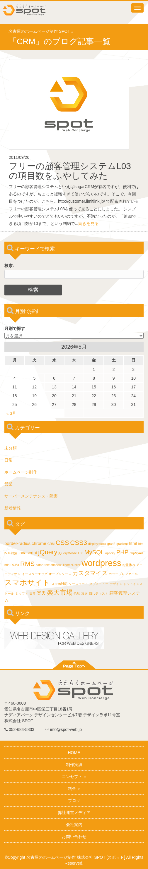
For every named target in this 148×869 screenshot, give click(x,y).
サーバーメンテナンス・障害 (31, 496)
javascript (27, 552)
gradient (122, 544)
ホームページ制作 (20, 472)
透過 (84, 593)
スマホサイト (27, 582)
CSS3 (78, 542)
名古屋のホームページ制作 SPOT (39, 31)
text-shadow (53, 565)
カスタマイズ (90, 573)
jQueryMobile (67, 553)
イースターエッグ (34, 574)
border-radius (17, 543)
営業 (8, 484)
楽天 (41, 593)
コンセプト (74, 776)
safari (39, 565)
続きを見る (88, 223)
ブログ (74, 800)
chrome (39, 543)
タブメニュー (98, 584)
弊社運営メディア (74, 812)
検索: (9, 265)
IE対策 (12, 553)
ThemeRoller (71, 565)
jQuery (47, 552)
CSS (62, 542)
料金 (74, 788)
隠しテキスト (98, 593)
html (133, 543)
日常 (8, 460)
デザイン (116, 584)
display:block (97, 544)
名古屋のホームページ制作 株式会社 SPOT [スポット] (75, 857)
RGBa (15, 565)
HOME (74, 752)
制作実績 (74, 764)
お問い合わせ (74, 836)
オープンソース (60, 574)
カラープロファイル (123, 574)
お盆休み (128, 565)
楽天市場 (60, 592)
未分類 (10, 448)
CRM (51, 544)
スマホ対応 (59, 584)
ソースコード (78, 584)
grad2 (111, 544)
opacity (110, 553)
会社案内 (74, 824)
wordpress (101, 563)
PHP (122, 552)
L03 (80, 553)
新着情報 (12, 508)
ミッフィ (21, 593)
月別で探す (14, 328)
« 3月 (11, 413)
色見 (77, 593)
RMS (27, 563)
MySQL (94, 552)
